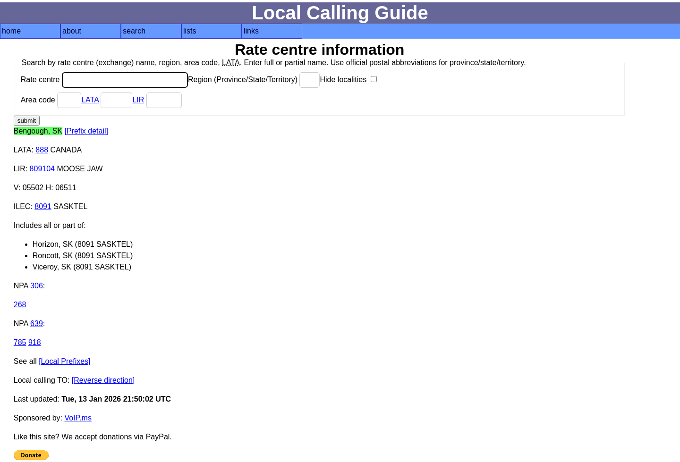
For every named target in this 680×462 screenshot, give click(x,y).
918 (34, 342)
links (251, 31)
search (134, 31)
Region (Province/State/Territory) (254, 80)
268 (20, 305)
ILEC (22, 206)
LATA (90, 100)
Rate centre (104, 80)
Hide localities (348, 80)
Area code (51, 100)
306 (36, 286)
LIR (138, 100)
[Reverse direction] (103, 380)
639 (36, 323)
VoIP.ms (78, 418)
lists (189, 31)
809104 (42, 169)
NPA (21, 286)
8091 (42, 206)
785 (20, 342)
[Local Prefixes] (64, 361)
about (71, 31)
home (11, 31)
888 (41, 150)
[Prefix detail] (86, 131)
